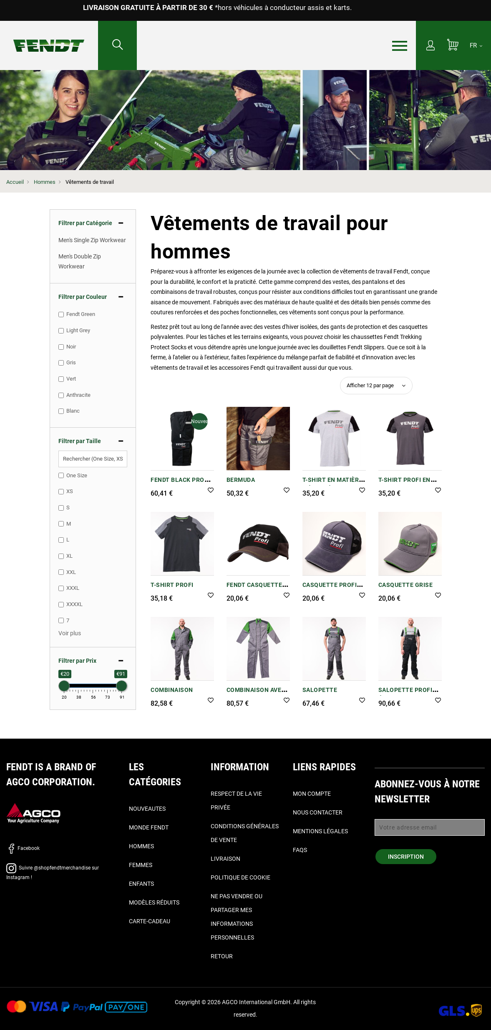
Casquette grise (405, 584)
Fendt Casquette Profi (254, 589)
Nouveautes (147, 808)
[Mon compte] (430, 46)
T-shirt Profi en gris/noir (404, 484)
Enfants (141, 883)
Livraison (225, 858)
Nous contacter (317, 812)
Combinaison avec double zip (256, 694)
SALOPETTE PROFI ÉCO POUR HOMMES (407, 694)
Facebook (23, 848)
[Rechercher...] (117, 45)
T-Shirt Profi (172, 584)
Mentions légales (320, 831)
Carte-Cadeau (149, 921)
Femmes (140, 865)
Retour (222, 956)
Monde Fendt (149, 827)
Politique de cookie (240, 877)
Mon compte (312, 793)
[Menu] (400, 46)
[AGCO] (33, 813)
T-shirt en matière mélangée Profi (332, 484)
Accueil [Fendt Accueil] (15, 182)
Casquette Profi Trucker (329, 589)
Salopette (319, 690)
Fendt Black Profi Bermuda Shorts (180, 484)
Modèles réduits (154, 902)
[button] (211, 491)
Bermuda (241, 479)
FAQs (300, 850)
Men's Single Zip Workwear (92, 240)
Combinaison (172, 690)
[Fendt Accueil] (49, 37)
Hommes (44, 182)
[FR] (476, 45)
